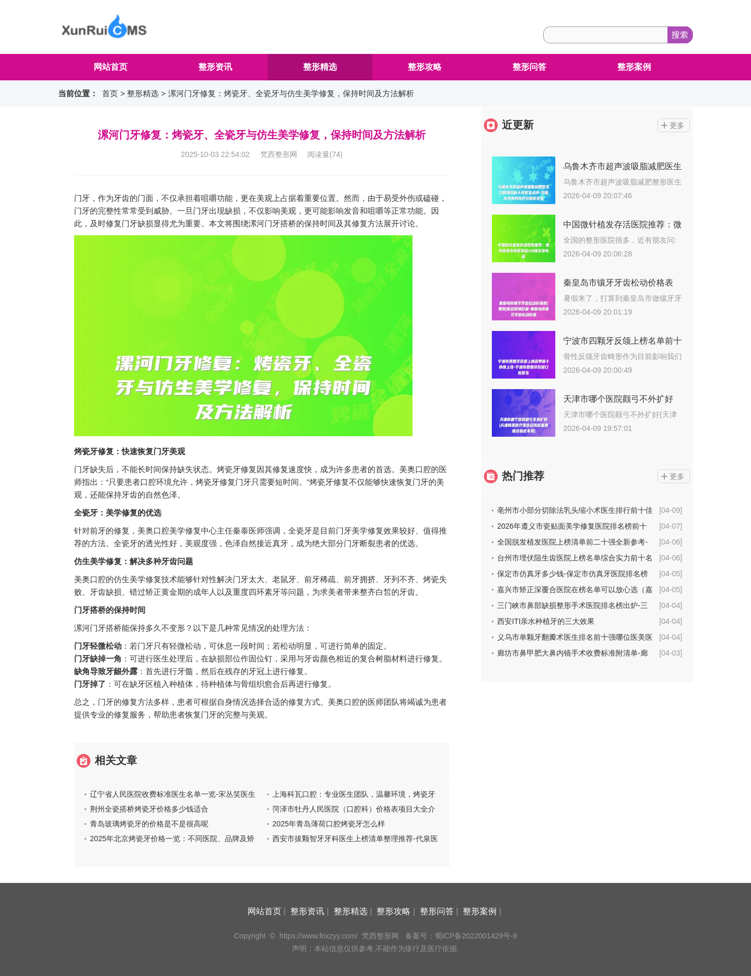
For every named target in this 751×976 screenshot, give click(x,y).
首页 (110, 93)
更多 (677, 125)
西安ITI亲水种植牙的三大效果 (545, 621)
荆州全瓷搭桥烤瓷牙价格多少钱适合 (149, 809)
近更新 (518, 125)
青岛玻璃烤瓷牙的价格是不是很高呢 (149, 824)
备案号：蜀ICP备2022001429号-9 (461, 936)
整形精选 (320, 66)
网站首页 (110, 66)
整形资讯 (215, 66)
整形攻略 (425, 66)
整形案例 (634, 66)
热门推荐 (523, 476)
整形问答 (529, 66)
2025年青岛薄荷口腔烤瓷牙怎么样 (328, 824)
